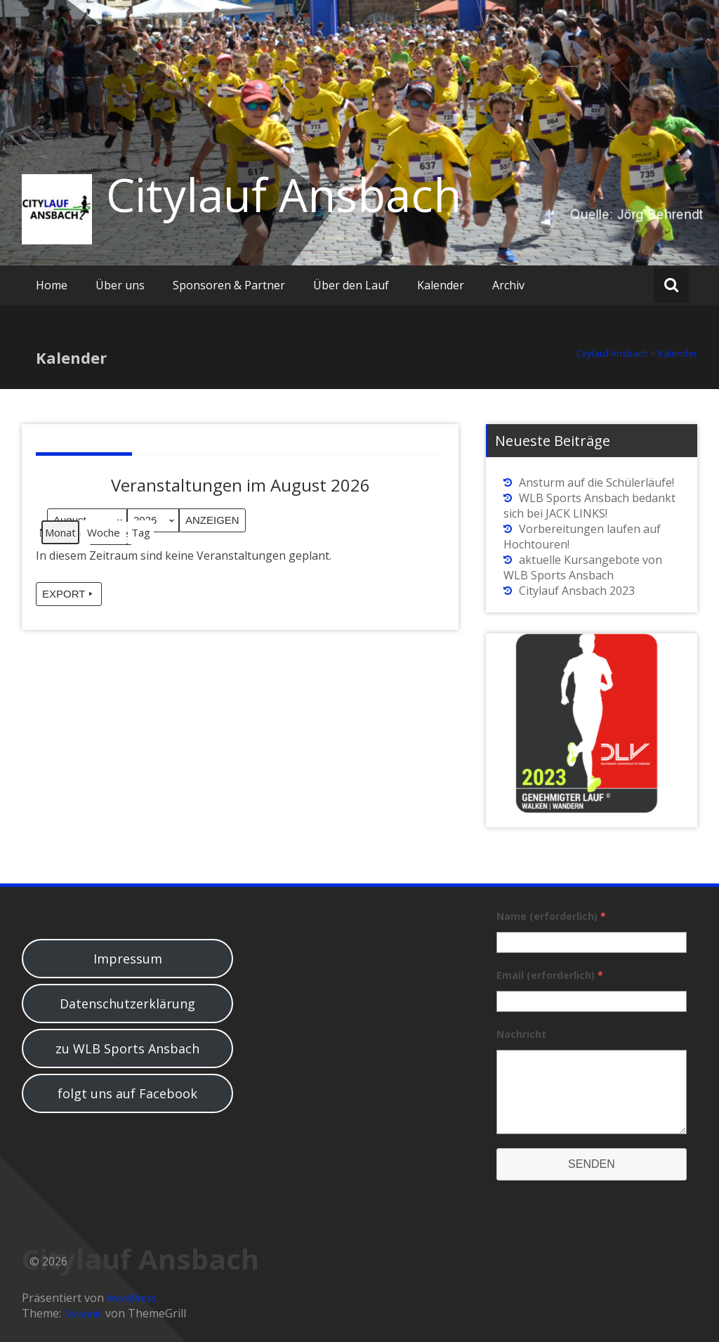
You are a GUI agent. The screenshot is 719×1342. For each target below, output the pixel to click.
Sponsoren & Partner (229, 285)
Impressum (127, 958)
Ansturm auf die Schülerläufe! (596, 482)
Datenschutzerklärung (127, 1003)
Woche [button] (103, 532)
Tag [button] (140, 532)
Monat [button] (60, 532)
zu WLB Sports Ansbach (127, 1048)
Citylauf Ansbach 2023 (577, 590)
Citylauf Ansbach (283, 194)
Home (51, 285)
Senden (591, 1164)
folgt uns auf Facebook (127, 1093)
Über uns (120, 285)
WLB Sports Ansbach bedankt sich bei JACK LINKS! (589, 505)
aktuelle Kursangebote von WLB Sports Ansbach (582, 567)
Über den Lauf (351, 285)
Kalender (440, 285)
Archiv (508, 285)
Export (68, 594)
